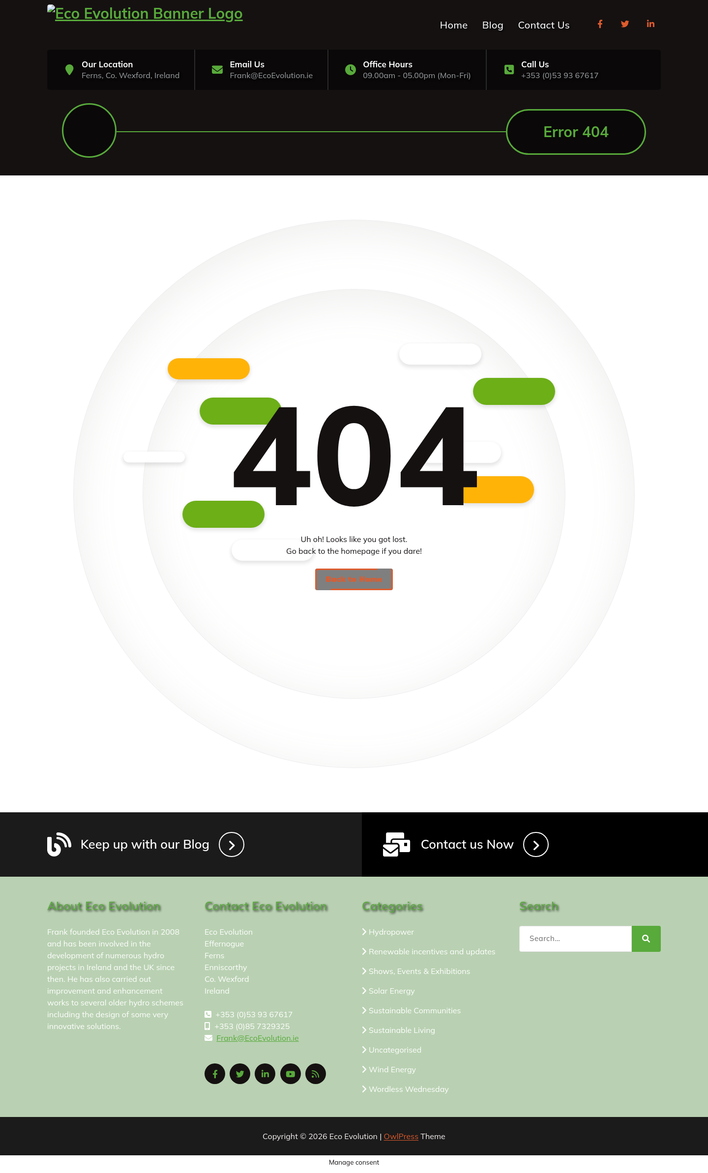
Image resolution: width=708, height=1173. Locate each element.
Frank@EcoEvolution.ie (271, 75)
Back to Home (353, 580)
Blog (492, 25)
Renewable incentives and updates (432, 954)
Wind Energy (392, 1072)
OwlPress (401, 1139)
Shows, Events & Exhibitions (420, 974)
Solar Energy (392, 994)
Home (454, 25)
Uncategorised (395, 1053)
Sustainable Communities (415, 1013)
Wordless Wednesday (409, 1092)
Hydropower (391, 935)
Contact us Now (469, 846)
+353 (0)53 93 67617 (560, 75)
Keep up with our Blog (147, 846)
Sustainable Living (402, 1033)
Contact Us (544, 25)
